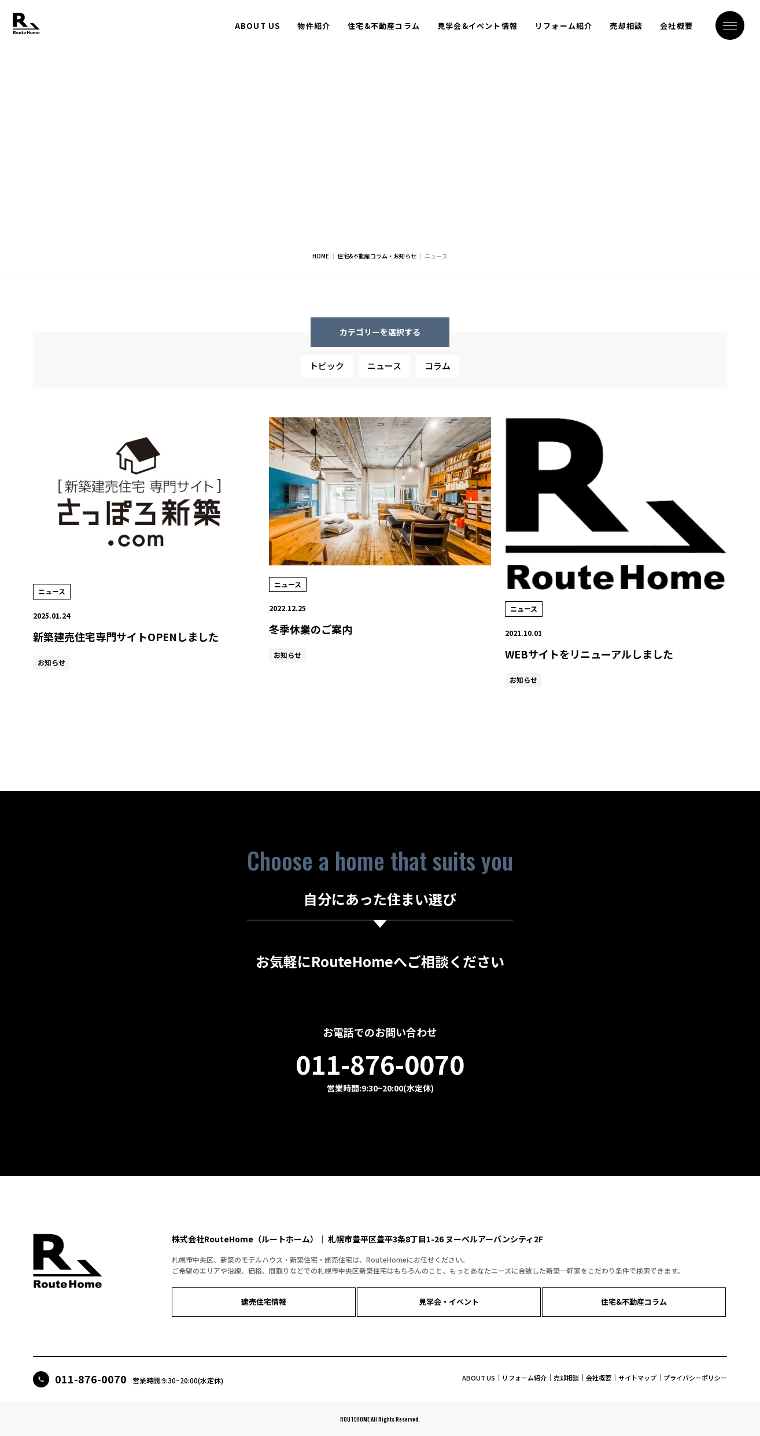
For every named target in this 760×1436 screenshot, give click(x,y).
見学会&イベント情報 (477, 26)
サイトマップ (637, 1377)
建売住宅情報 (215, 1307)
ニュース (384, 371)
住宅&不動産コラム (384, 26)
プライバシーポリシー (695, 1377)
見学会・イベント (308, 1307)
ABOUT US (258, 26)
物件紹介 (313, 26)
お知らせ (51, 668)
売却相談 (626, 26)
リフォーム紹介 (563, 26)
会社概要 (676, 26)
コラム (438, 371)
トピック (326, 371)
